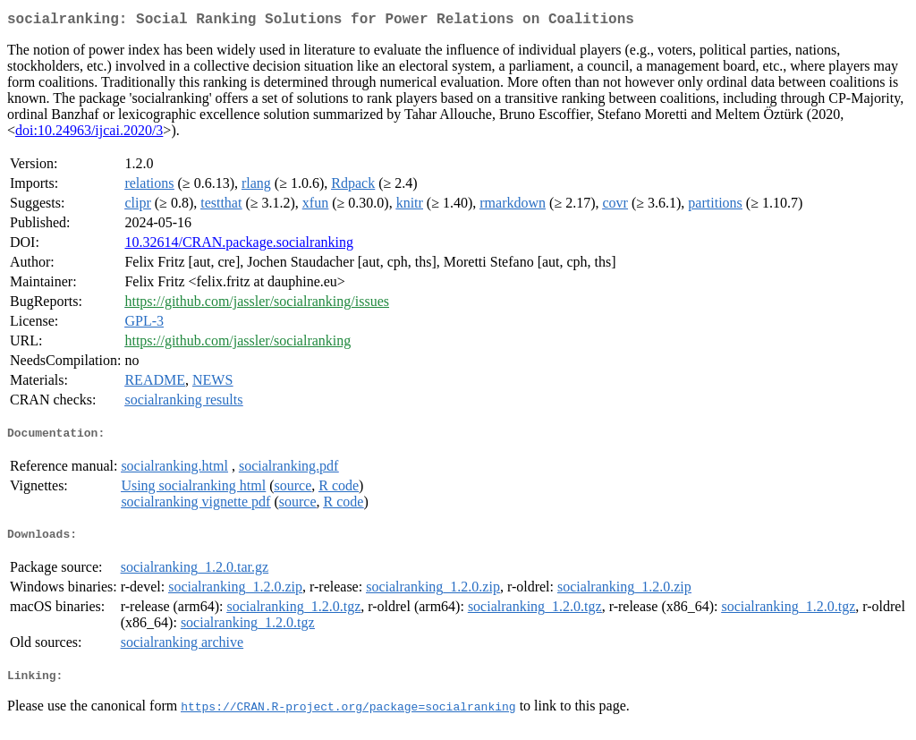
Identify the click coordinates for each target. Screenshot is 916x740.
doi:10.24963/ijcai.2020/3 (89, 133)
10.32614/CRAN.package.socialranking (238, 245)
